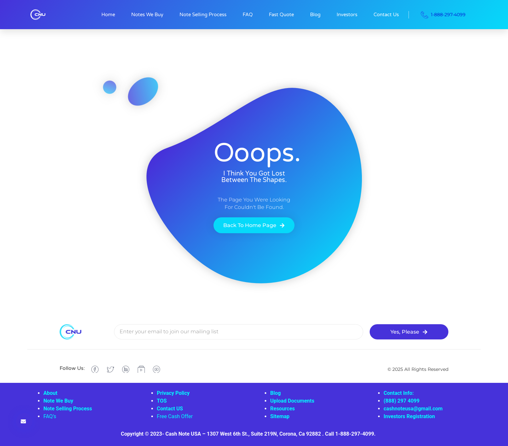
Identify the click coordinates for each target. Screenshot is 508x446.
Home (108, 14)
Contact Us (386, 14)
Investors (347, 14)
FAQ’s (49, 416)
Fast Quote (281, 14)
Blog (315, 14)
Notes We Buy (147, 14)
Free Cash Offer (175, 416)
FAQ (248, 14)
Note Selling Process (202, 14)
